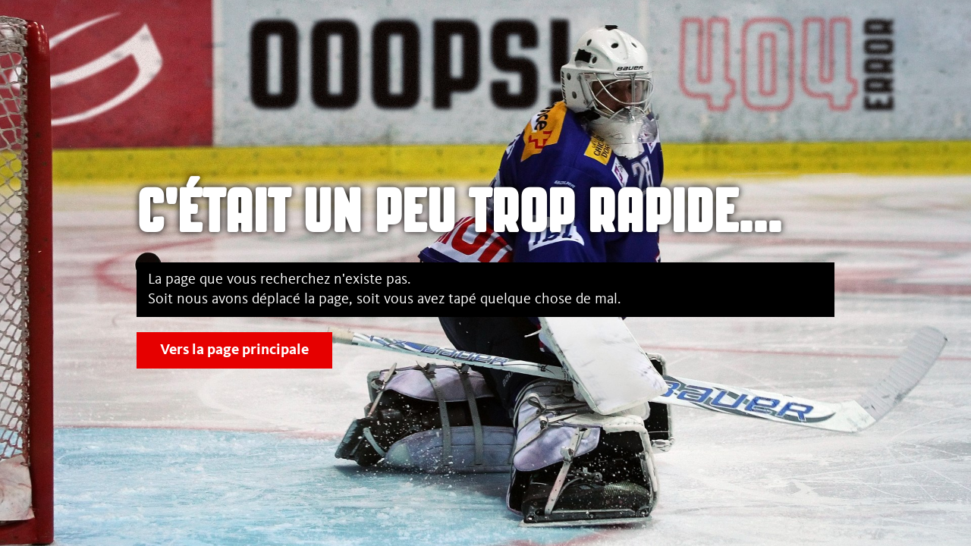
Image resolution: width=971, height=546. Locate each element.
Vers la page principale (234, 350)
